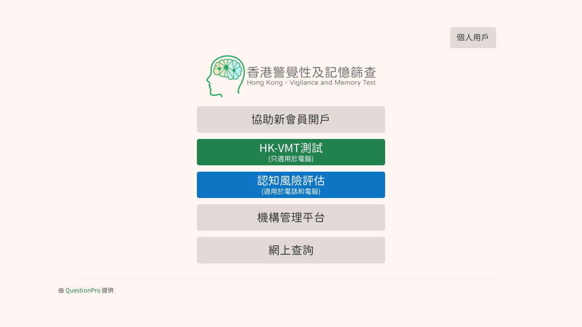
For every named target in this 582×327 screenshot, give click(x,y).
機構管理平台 (291, 217)
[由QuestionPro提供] (83, 290)
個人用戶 (473, 37)
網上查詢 (291, 250)
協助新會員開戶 (291, 119)
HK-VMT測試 (291, 152)
